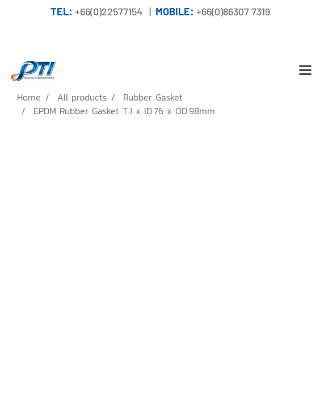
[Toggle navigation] (305, 71)
